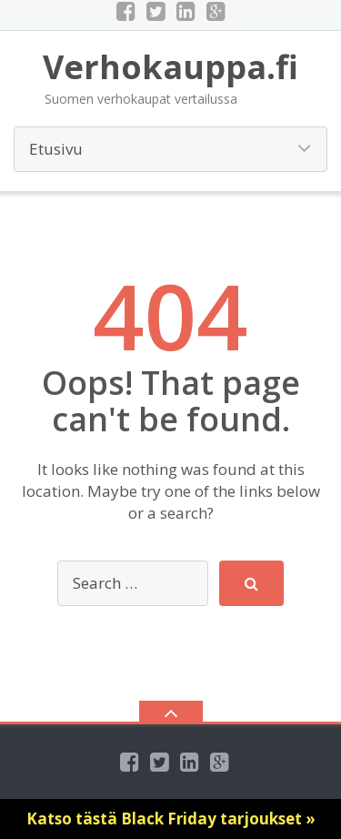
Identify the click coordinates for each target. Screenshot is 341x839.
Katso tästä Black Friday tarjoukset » (171, 818)
